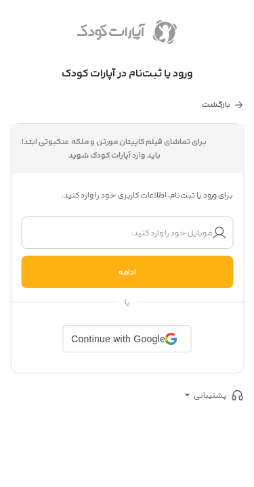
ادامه (127, 272)
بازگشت (216, 104)
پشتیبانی (210, 395)
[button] (127, 338)
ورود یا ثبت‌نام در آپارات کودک (127, 73)
